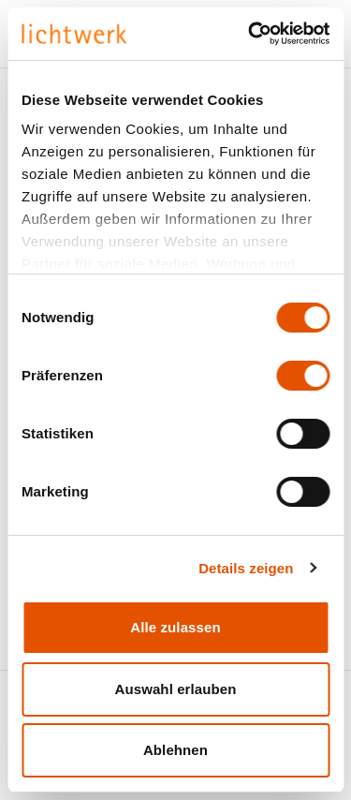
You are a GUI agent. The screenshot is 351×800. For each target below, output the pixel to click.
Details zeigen (245, 568)
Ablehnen (175, 750)
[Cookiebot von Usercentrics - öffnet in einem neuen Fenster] (249, 34)
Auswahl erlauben (176, 689)
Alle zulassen (175, 627)
